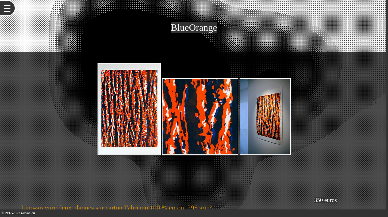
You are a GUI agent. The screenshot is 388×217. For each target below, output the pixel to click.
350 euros (325, 200)
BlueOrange (194, 27)
